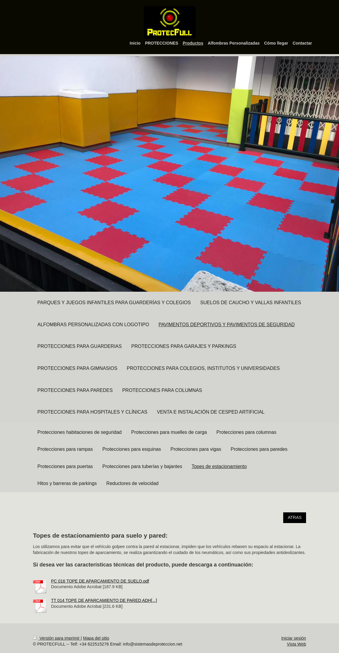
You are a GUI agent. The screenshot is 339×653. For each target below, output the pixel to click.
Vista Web (296, 644)
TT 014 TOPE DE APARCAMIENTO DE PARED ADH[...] (104, 600)
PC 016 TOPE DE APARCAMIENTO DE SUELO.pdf (100, 581)
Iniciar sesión (293, 638)
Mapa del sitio (96, 638)
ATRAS (295, 517)
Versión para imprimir (57, 638)
